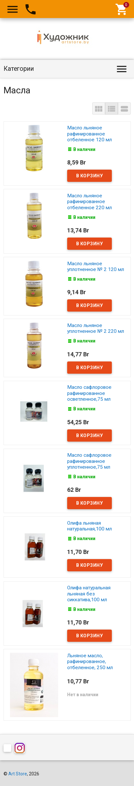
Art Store (17, 773)
